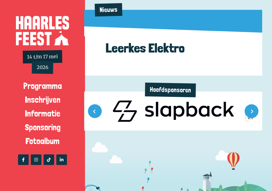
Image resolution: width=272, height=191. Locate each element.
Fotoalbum (43, 141)
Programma (42, 86)
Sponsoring (43, 127)
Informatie (42, 113)
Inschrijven (42, 100)
